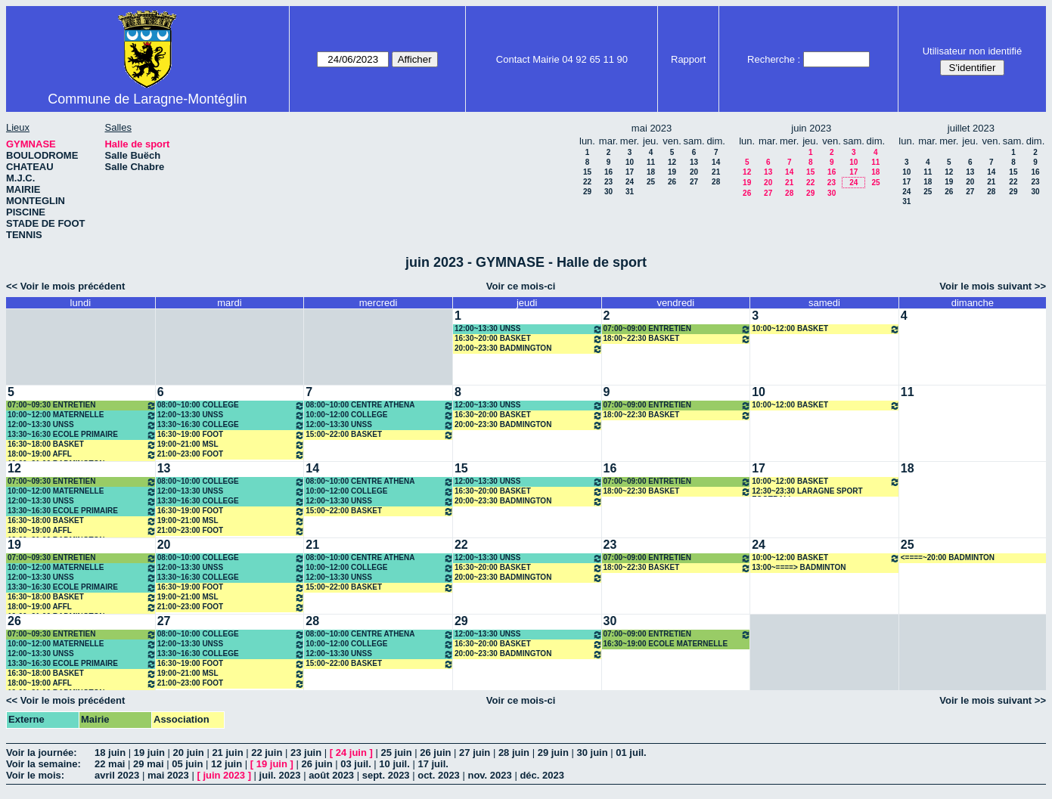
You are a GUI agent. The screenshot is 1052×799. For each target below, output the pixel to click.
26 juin (435, 752)
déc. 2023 (542, 775)
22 (587, 182)
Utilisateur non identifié (973, 51)
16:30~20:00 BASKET (529, 339)
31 (629, 191)
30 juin (591, 752)
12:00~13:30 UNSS (529, 329)
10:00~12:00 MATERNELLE (82, 415)
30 (608, 191)
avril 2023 (117, 775)
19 (672, 172)
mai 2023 (168, 775)
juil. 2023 (280, 775)
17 (629, 172)
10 (629, 162)
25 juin (395, 752)
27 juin (474, 752)
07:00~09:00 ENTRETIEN (678, 329)
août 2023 (331, 775)
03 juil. (355, 764)
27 (694, 182)
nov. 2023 (489, 775)
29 (587, 191)
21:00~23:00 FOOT (231, 455)
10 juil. (394, 764)
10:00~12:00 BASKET (826, 329)
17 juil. (432, 764)
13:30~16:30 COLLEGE (231, 425)
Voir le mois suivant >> (992, 286)
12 (672, 162)
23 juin (305, 752)
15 (587, 172)
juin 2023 (224, 775)
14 (716, 162)
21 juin (227, 752)
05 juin (187, 764)
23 (608, 182)
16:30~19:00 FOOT (231, 435)
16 (608, 172)
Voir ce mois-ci (521, 286)
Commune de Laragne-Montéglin (147, 99)
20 (694, 172)
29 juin (553, 752)
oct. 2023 (438, 775)
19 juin (149, 752)
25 (651, 182)
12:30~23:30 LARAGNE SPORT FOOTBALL (807, 492)
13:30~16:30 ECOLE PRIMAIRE (82, 435)
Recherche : (773, 59)
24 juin (351, 752)
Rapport (688, 59)
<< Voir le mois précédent (65, 286)
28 (716, 182)
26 (672, 182)
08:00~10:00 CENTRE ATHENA (380, 405)
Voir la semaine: (43, 764)
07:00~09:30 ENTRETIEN (82, 405)
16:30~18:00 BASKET (82, 445)
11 (651, 162)
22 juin (266, 752)
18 (651, 172)
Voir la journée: (41, 752)
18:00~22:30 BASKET (678, 339)
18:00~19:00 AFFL (82, 455)
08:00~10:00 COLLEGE (231, 405)
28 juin (513, 752)
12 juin (226, 764)
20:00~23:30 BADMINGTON (529, 349)
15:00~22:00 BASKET (380, 435)
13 (694, 162)
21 (716, 172)
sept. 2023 (386, 775)
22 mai (110, 764)
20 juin (188, 752)
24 (629, 182)
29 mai (148, 764)
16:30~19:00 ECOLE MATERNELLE (666, 644)
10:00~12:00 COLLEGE (380, 415)
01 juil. (631, 752)
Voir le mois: (35, 775)
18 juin (110, 752)
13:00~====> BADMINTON (799, 567)
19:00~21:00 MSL (231, 445)
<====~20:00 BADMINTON (948, 557)
